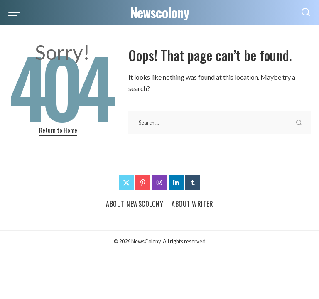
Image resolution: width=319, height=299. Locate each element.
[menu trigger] (16, 12)
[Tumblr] (192, 182)
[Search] (306, 12)
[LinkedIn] (176, 182)
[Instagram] (159, 182)
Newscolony (159, 12)
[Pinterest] (142, 182)
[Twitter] (126, 182)
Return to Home (58, 130)
